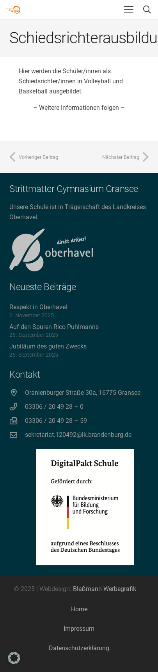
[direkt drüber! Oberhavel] (51, 250)
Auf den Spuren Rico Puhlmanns (54, 327)
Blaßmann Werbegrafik (104, 589)
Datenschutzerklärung (79, 648)
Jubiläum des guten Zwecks (48, 346)
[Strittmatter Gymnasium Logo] (13, 10)
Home (79, 609)
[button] (128, 9)
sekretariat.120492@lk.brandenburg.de (78, 434)
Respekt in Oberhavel (38, 307)
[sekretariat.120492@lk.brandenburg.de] (17, 434)
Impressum (79, 628)
